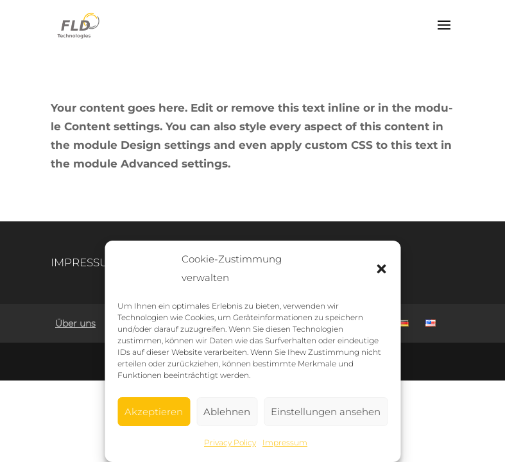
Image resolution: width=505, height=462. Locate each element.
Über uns (75, 323)
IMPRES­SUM (84, 262)
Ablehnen (226, 412)
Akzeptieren (153, 412)
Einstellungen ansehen (326, 412)
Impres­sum (284, 442)
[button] (381, 268)
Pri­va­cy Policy (230, 442)
